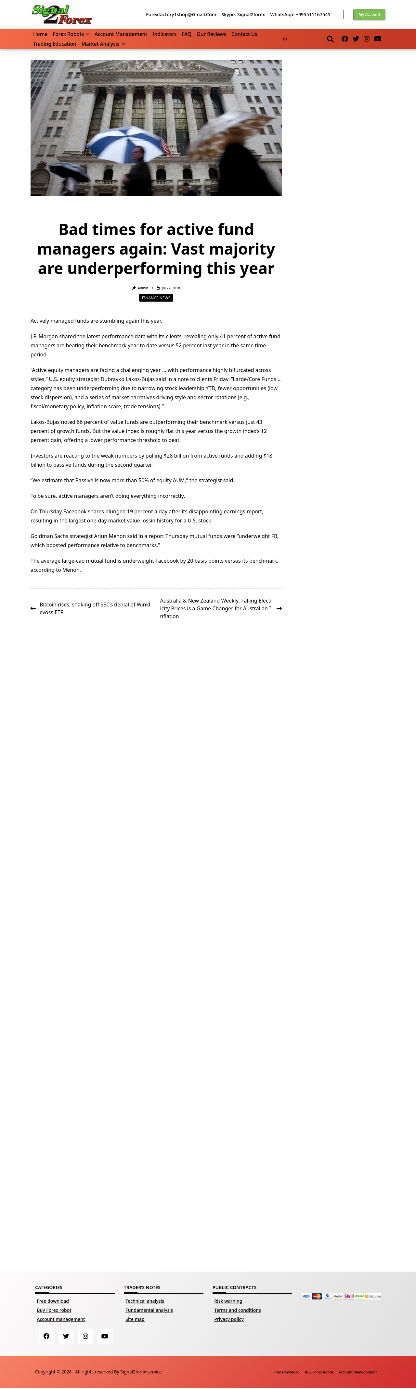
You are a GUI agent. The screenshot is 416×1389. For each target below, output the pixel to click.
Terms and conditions (237, 1310)
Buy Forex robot (54, 1310)
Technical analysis (144, 1301)
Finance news (156, 297)
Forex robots (71, 34)
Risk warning (228, 1301)
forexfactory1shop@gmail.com (181, 14)
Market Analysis (103, 44)
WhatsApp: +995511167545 (300, 14)
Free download (53, 1301)
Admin (143, 288)
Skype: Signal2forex (243, 14)
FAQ (186, 34)
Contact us (244, 34)
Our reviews (211, 34)
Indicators (164, 34)
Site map (134, 1319)
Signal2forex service (141, 1373)
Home (40, 34)
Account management (121, 34)
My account (369, 14)
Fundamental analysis (149, 1310)
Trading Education (54, 44)
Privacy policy (229, 1319)
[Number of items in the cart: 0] (284, 39)
